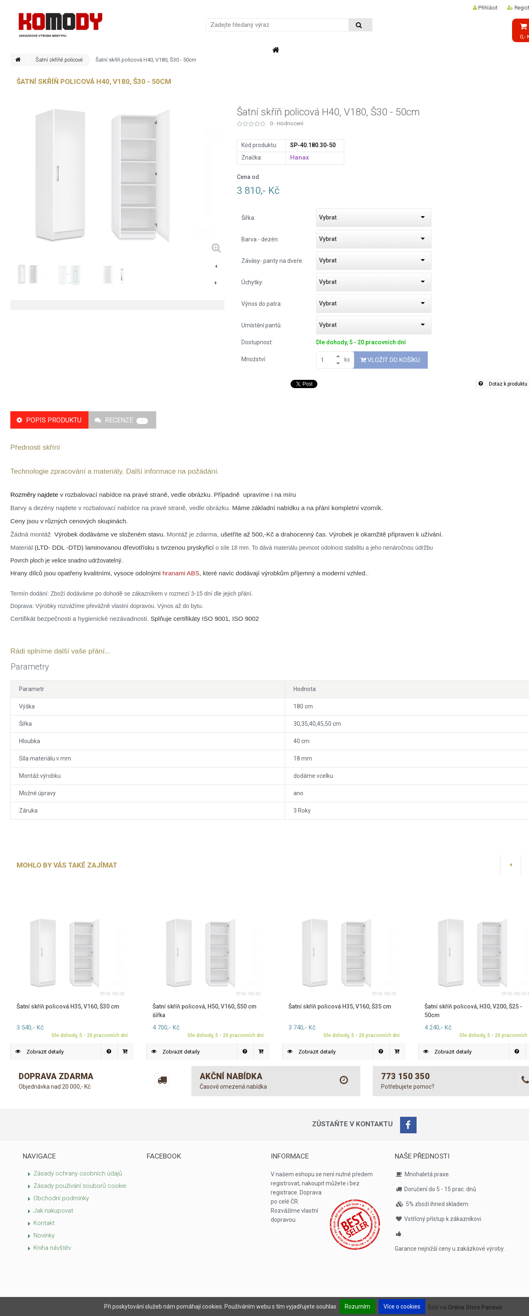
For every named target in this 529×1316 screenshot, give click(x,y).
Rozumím (357, 1306)
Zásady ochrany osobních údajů (77, 1173)
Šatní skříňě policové (59, 60)
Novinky (44, 1235)
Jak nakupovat (53, 1210)
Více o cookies (402, 1306)
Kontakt (44, 1223)
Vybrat (328, 217)
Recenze (121, 420)
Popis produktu (49, 420)
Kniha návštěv (52, 1248)
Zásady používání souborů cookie (79, 1186)
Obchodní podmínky (61, 1198)
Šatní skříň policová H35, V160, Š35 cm (339, 1006)
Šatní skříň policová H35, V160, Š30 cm (68, 1006)
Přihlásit (485, 8)
